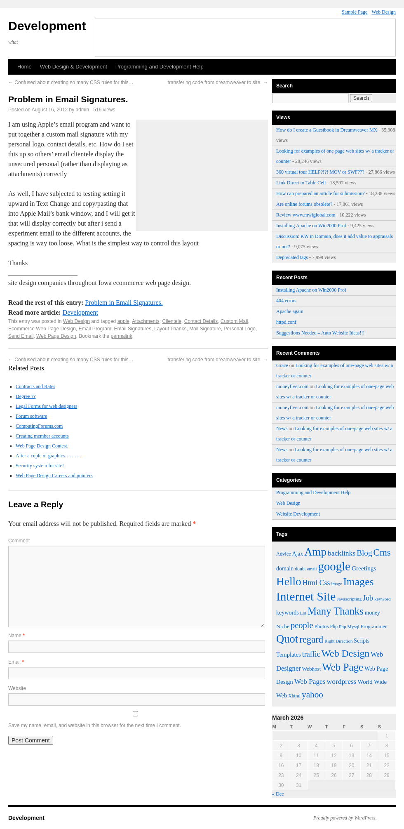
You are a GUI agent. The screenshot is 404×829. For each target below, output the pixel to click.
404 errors (286, 301)
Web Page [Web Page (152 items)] (342, 667)
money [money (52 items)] (372, 613)
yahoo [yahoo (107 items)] (312, 694)
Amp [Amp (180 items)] (315, 552)
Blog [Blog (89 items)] (364, 553)
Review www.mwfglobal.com (306, 215)
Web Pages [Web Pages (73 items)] (310, 681)
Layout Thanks (170, 329)
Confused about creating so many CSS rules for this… (70, 82)
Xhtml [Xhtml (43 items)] (294, 696)
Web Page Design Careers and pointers (54, 475)
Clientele (171, 321)
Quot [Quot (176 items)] (287, 639)
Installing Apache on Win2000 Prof (311, 225)
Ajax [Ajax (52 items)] (297, 554)
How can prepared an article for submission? (320, 193)
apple (123, 321)
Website (17, 688)
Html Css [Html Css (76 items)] (316, 583)
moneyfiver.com (292, 386)
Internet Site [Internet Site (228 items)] (306, 596)
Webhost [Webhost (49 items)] (311, 669)
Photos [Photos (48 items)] (322, 626)
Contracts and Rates (35, 386)
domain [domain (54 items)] (285, 568)
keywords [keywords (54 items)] (287, 612)
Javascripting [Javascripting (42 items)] (349, 598)
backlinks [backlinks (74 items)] (341, 553)
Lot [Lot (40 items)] (303, 612)
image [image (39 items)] (336, 584)
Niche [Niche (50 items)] (282, 626)
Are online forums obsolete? (304, 204)
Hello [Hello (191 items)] (288, 581)
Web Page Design (56, 336)
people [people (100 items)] (302, 625)
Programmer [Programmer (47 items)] (374, 626)
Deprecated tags (292, 257)
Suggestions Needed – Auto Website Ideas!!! (320, 333)
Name (16, 635)
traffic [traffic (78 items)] (311, 654)
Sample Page (354, 12)
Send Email (20, 336)
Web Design (383, 12)
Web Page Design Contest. (42, 446)
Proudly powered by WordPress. (345, 818)
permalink (121, 336)
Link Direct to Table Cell (301, 183)
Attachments (146, 321)
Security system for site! (40, 466)
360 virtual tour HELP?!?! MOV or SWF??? (320, 172)
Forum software (31, 416)
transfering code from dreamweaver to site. (218, 82)
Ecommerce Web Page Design (42, 329)
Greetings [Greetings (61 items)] (364, 568)
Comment (19, 541)
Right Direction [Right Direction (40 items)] (338, 640)
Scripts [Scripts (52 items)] (361, 641)
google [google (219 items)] (334, 566)
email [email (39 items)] (312, 569)
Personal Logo (240, 329)
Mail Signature (205, 329)
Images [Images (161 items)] (358, 582)
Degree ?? (25, 396)
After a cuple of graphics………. (48, 456)
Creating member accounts (42, 436)
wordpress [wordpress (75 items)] (342, 681)
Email (16, 662)
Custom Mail (234, 321)
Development (47, 26)
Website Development (298, 514)
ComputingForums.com (39, 426)
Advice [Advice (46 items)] (283, 554)
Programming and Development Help (159, 67)
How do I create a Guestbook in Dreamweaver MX (326, 130)
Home (24, 67)
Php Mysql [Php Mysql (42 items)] (349, 626)
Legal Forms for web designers (46, 406)
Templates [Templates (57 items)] (288, 654)
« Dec (278, 794)
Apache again (289, 311)
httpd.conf (286, 322)
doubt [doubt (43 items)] (300, 569)
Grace (282, 365)
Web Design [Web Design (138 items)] (345, 653)
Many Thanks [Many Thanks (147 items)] (336, 611)
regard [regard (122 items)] (311, 639)
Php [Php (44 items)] (334, 626)
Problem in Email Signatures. (123, 302)
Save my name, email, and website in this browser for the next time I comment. (94, 725)
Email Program (95, 329)
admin (82, 110)
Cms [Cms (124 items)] (382, 552)
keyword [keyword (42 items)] (382, 598)
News (281, 428)
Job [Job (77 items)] (368, 598)
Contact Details (201, 321)
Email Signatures (133, 329)
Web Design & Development (73, 67)
